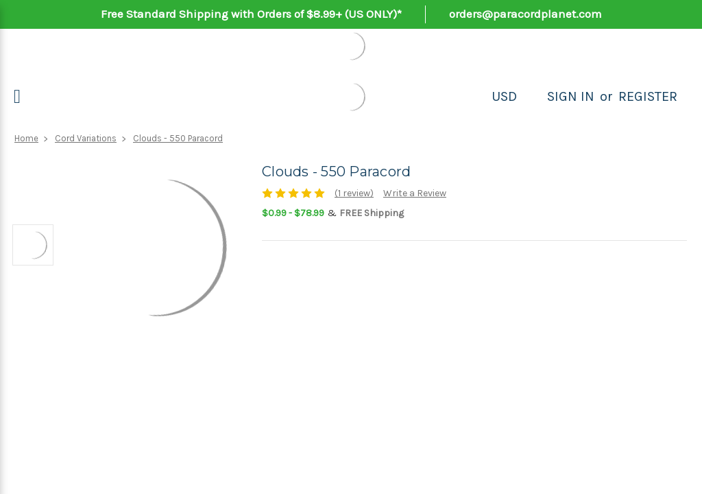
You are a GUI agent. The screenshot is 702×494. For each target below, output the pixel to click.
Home (26, 138)
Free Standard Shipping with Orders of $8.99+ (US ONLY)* (251, 14)
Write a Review (414, 193)
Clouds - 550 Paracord (178, 138)
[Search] (532, 96)
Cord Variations (86, 138)
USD (504, 96)
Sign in (570, 96)
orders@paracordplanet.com (525, 14)
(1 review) (354, 193)
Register (647, 96)
